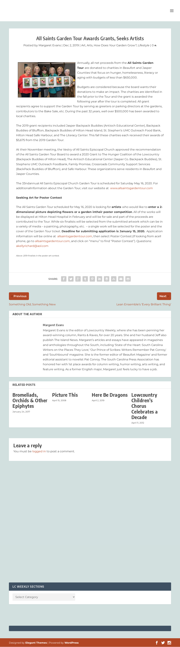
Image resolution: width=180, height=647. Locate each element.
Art (83, 45)
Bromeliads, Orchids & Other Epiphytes (30, 400)
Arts (89, 45)
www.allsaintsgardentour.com (131, 188)
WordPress (71, 642)
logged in (39, 451)
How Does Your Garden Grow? (115, 45)
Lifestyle (143, 45)
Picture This (65, 395)
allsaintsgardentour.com (74, 236)
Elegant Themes (36, 642)
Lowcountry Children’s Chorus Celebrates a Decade (144, 406)
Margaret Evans (50, 45)
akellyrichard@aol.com (32, 246)
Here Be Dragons (110, 395)
